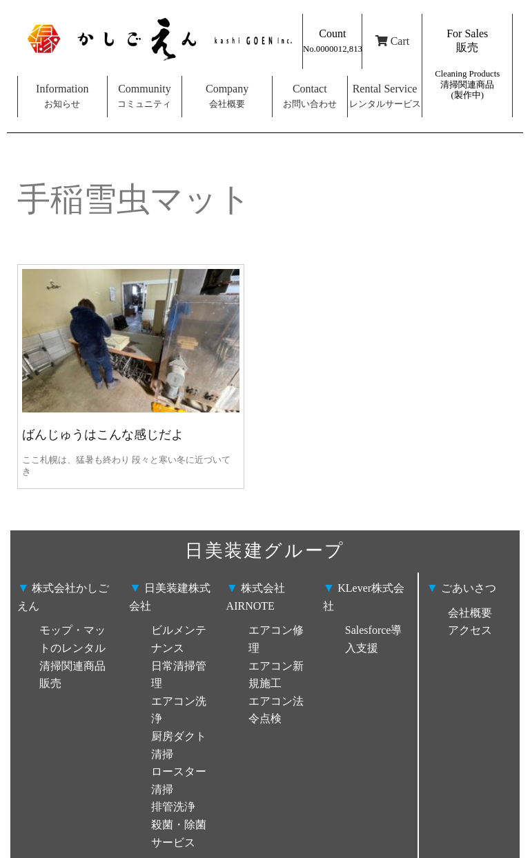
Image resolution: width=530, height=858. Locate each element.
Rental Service (385, 96)
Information (62, 96)
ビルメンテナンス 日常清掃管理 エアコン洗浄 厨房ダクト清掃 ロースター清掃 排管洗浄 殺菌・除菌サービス (178, 736)
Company (227, 96)
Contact (310, 96)
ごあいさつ (460, 588)
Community (144, 96)
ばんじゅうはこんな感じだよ (103, 434)
